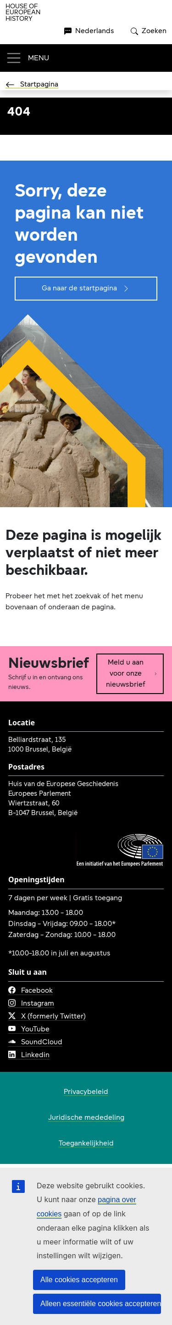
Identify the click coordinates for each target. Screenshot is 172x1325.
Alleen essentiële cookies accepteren (100, 1304)
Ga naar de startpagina (86, 288)
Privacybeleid (86, 1092)
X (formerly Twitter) (47, 1016)
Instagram (31, 1003)
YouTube (29, 1029)
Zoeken (148, 31)
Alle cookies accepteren (79, 1280)
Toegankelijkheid (86, 1143)
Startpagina (32, 84)
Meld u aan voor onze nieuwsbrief (131, 674)
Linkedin (29, 1055)
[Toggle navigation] (27, 58)
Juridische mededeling (86, 1118)
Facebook (30, 991)
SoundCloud (35, 1042)
